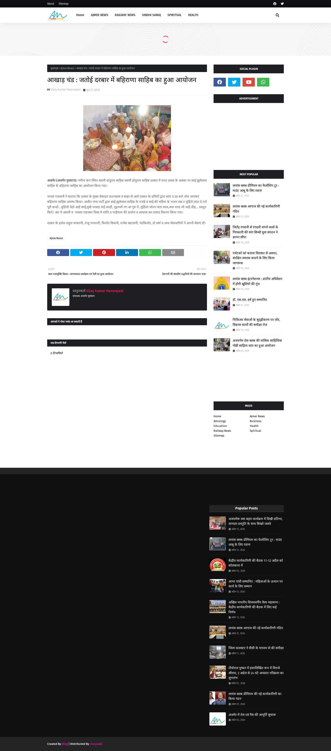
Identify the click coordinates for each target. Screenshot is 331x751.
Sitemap (63, 3)
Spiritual (255, 430)
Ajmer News (257, 416)
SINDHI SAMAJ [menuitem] (151, 15)
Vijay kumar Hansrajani (66, 89)
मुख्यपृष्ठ (54, 68)
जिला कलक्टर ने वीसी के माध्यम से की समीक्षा (256, 648)
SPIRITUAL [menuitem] (174, 15)
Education (220, 426)
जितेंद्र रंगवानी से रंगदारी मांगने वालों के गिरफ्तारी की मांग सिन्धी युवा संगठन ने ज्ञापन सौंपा (255, 232)
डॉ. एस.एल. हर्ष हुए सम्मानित (250, 300)
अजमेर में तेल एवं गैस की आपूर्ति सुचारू (252, 715)
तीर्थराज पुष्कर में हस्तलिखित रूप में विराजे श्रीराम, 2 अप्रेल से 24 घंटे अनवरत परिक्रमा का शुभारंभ (256, 673)
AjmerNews (67, 68)
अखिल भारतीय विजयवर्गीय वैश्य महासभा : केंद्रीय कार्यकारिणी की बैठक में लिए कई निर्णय (254, 607)
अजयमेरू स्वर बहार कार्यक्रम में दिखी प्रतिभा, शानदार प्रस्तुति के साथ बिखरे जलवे (255, 521)
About (50, 3)
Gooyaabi (96, 744)
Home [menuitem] (80, 15)
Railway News (222, 430)
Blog (65, 744)
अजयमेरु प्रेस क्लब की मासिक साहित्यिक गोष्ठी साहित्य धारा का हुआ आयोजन (257, 343)
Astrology (220, 421)
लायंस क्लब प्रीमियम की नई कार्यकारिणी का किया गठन (254, 696)
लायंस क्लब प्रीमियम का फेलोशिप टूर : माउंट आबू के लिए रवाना (256, 188)
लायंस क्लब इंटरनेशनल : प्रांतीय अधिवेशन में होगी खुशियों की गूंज (257, 281)
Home (217, 416)
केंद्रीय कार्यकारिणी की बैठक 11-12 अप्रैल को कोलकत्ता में (255, 563)
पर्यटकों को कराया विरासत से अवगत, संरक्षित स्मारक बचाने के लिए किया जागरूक (255, 258)
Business (255, 421)
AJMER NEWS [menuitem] (99, 15)
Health (254, 426)
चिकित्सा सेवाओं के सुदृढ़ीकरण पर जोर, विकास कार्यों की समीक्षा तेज (256, 322)
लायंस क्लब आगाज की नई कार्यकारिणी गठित (256, 208)
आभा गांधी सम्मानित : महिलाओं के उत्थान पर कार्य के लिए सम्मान (255, 584)
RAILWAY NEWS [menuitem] (125, 15)
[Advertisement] (249, 134)
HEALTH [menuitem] (193, 15)
